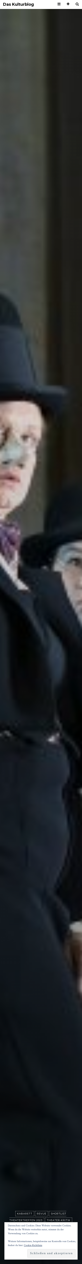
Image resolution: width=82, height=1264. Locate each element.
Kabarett (24, 1213)
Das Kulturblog (18, 4)
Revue (41, 1213)
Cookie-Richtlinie (33, 1245)
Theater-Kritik (58, 1220)
